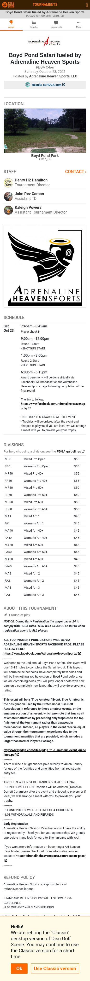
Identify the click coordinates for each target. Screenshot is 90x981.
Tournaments (45, 4)
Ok (19, 968)
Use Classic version (55, 968)
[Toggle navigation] (87, 4)
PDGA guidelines (69, 451)
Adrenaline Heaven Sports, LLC (53, 76)
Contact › (75, 171)
